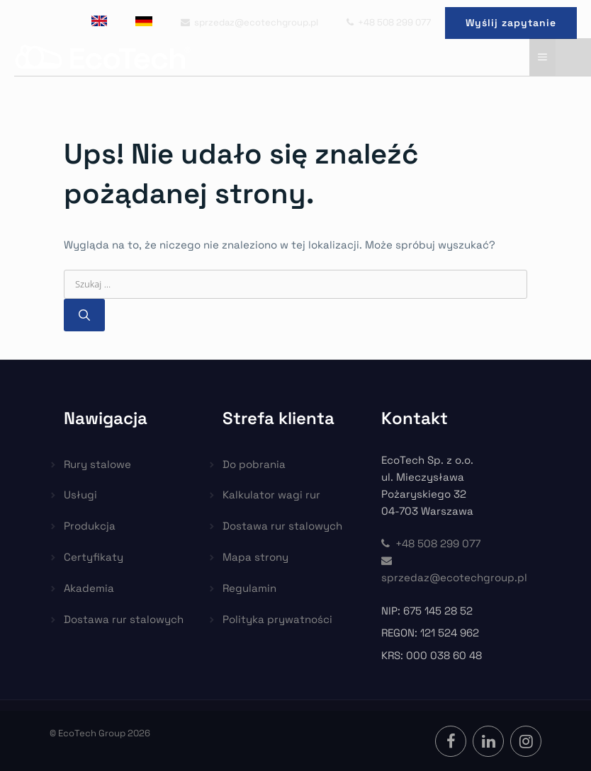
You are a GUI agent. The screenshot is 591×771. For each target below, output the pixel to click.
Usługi (80, 494)
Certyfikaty (93, 557)
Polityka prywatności (277, 619)
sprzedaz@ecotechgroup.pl (249, 22)
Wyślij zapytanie (511, 22)
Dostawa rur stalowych (124, 619)
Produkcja (90, 525)
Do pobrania (254, 464)
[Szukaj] (84, 315)
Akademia (89, 588)
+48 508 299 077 (389, 22)
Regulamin (249, 588)
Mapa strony (255, 557)
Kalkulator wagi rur (271, 494)
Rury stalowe (97, 464)
